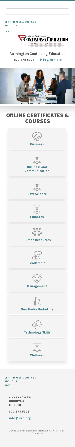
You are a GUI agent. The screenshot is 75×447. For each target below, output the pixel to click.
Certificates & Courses (20, 21)
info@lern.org (51, 60)
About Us (11, 25)
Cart (8, 31)
